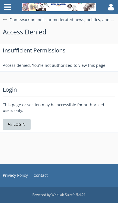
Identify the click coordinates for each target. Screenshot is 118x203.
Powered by (59, 194)
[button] (7, 7)
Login (17, 124)
